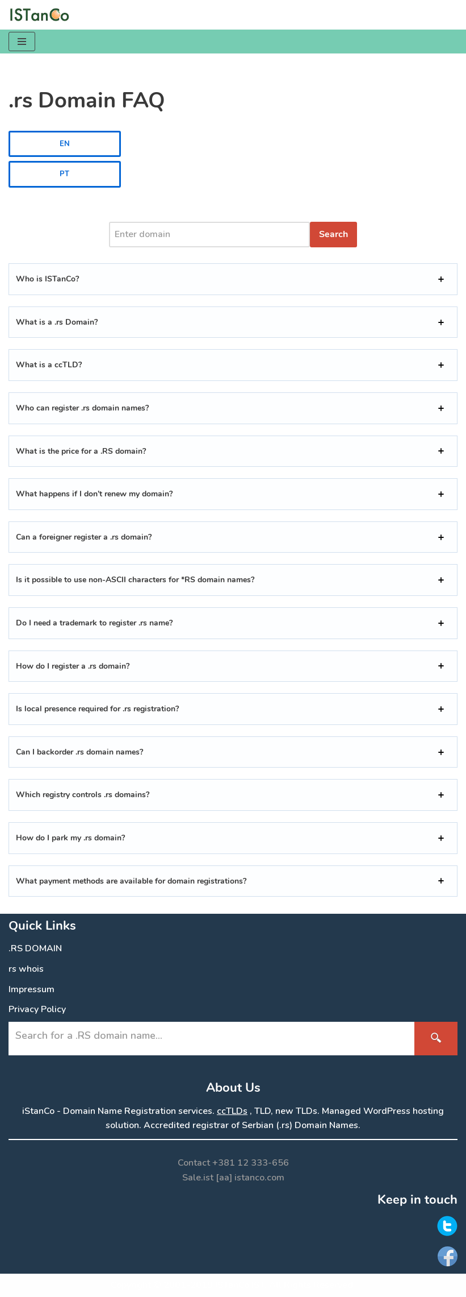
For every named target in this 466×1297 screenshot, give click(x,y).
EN (65, 144)
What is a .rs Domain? (57, 322)
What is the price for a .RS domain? (81, 451)
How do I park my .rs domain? (70, 837)
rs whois (26, 969)
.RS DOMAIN (35, 948)
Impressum (31, 989)
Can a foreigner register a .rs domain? (84, 537)
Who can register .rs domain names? (82, 408)
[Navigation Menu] (22, 41)
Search (333, 234)
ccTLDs (232, 1111)
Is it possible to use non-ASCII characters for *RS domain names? (135, 579)
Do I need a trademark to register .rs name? (94, 623)
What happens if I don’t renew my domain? (94, 493)
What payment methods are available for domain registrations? (131, 881)
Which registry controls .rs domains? (82, 794)
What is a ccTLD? (49, 364)
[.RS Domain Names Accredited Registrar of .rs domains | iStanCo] (43, 15)
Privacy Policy (37, 1009)
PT (64, 174)
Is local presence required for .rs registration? (97, 708)
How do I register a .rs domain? (72, 666)
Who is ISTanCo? (47, 279)
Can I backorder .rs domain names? (79, 752)
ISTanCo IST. (241, 1285)
